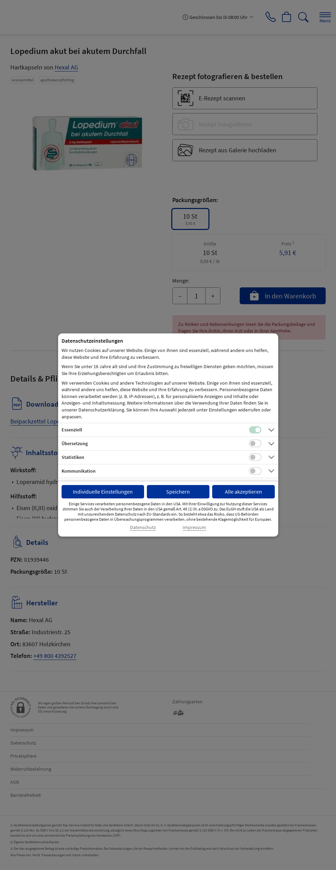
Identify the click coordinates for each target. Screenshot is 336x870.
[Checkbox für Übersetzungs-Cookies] (255, 443)
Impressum (194, 527)
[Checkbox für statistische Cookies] (255, 457)
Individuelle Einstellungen (103, 491)
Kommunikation (79, 471)
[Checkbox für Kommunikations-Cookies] (255, 471)
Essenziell (72, 430)
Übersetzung (75, 443)
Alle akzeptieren (243, 491)
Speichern (178, 491)
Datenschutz (143, 527)
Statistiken (73, 457)
